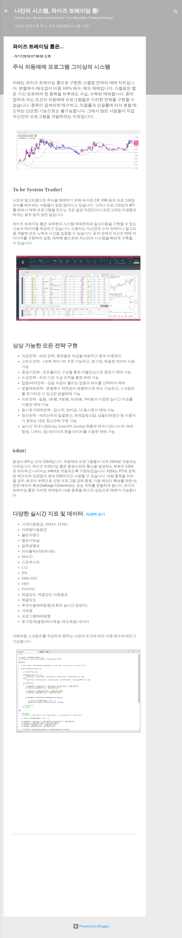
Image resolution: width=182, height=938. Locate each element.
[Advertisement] (163, 104)
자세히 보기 (95, 514)
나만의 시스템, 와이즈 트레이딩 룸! (56, 11)
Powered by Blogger (91, 926)
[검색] (175, 12)
